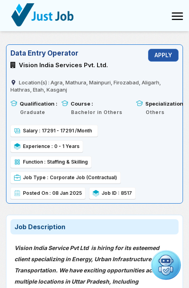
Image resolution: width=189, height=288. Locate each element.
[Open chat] (166, 265)
